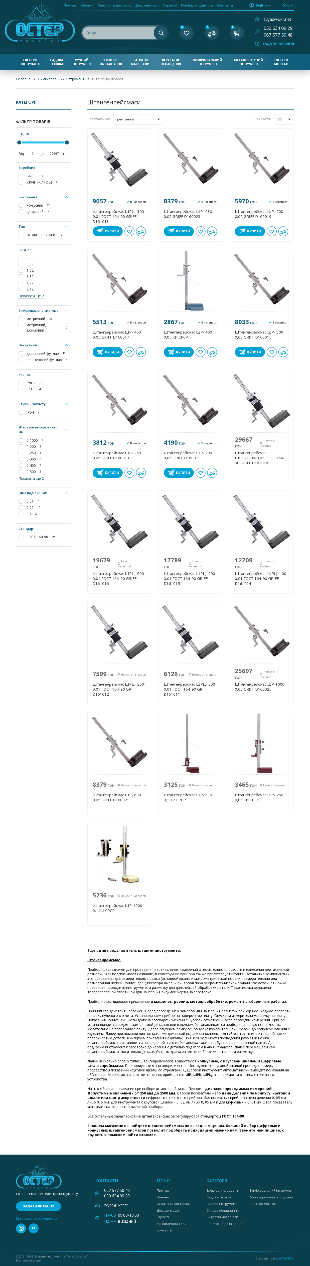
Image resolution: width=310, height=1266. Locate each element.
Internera (286, 1258)
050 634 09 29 (278, 28)
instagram (21, 1228)
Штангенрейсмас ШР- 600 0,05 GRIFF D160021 (117, 797)
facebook (34, 1228)
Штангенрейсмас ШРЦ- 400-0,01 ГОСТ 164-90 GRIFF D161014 (261, 578)
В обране (129, 231)
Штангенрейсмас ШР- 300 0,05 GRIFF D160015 (259, 335)
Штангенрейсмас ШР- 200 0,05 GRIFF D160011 (188, 455)
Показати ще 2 (31, 295)
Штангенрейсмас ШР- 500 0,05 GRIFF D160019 (259, 214)
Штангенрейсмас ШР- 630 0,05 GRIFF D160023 (188, 214)
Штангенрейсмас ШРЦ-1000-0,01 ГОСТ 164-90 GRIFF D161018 (259, 457)
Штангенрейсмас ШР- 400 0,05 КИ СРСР (188, 335)
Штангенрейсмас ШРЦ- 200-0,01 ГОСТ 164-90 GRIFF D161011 (190, 689)
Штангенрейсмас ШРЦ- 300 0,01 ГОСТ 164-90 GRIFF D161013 (118, 216)
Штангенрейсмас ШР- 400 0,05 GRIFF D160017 (117, 335)
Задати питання (278, 43)
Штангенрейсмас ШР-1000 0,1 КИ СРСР (117, 908)
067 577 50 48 (278, 35)
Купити (112, 231)
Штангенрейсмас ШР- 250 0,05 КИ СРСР (259, 797)
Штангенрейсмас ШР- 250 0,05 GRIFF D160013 (117, 455)
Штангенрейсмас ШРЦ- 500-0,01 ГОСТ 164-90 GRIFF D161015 (190, 578)
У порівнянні (141, 231)
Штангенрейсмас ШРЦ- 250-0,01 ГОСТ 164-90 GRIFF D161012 (119, 689)
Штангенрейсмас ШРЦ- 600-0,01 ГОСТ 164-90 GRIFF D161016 (119, 578)
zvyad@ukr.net (277, 19)
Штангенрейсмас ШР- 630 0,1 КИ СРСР (188, 797)
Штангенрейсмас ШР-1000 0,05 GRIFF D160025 (259, 687)
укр (286, 5)
